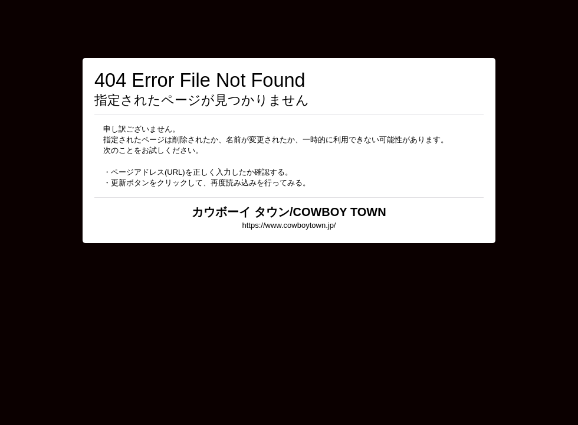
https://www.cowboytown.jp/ (289, 225)
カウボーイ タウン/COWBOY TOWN (289, 211)
